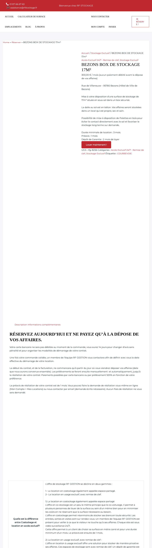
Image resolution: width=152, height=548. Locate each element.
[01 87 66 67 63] (15, 4)
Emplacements (13, 27)
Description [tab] (21, 157)
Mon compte (98, 27)
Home (6, 42)
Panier (112, 27)
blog (28, 27)
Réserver (16, 42)
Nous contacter (100, 17)
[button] (140, 21)
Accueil (9, 17)
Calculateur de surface (31, 17)
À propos (40, 27)
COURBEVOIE (128, 153)
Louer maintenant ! (96, 144)
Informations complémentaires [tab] (44, 157)
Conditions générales (84, 522)
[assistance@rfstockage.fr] (22, 7)
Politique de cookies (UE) (86, 504)
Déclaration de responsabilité (89, 513)
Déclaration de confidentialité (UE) (91, 517)
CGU (75, 509)
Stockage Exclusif (100, 53)
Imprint (77, 500)
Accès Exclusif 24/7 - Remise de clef (100, 60)
